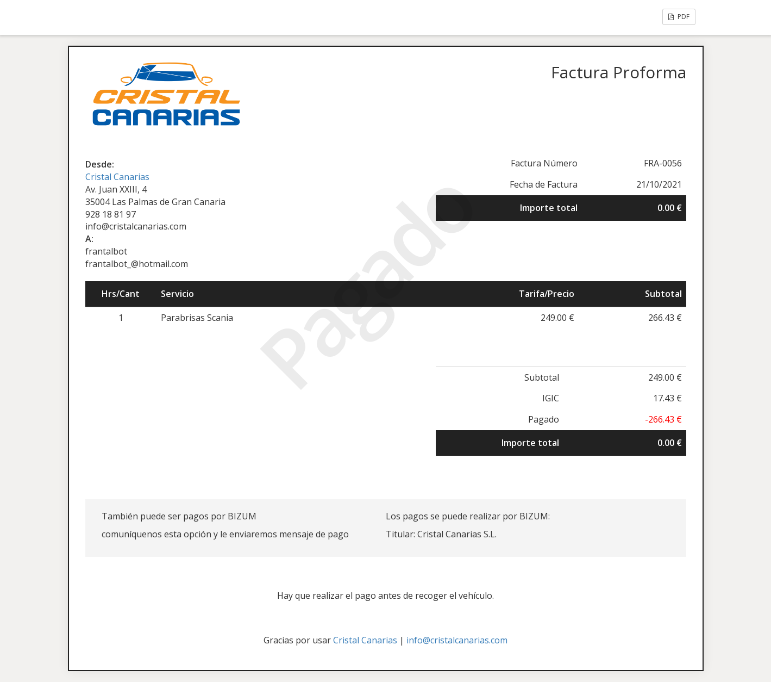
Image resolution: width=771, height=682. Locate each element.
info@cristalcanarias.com (456, 640)
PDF (678, 16)
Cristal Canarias (117, 177)
